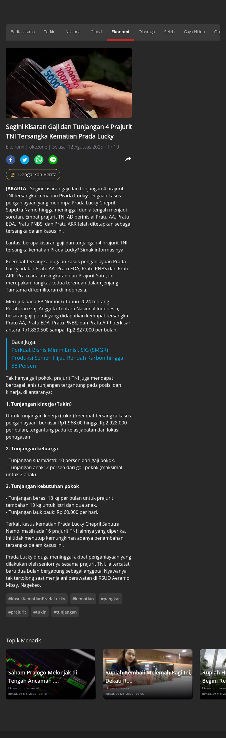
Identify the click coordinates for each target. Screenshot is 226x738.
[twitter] (24, 159)
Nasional (73, 31)
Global (96, 31)
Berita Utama (23, 31)
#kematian (83, 599)
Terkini (50, 31)
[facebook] (10, 159)
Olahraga (147, 31)
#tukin (39, 612)
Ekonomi (120, 31)
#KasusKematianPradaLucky (36, 599)
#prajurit (17, 612)
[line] (53, 159)
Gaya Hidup (194, 31)
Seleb (169, 31)
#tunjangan (65, 612)
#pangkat (110, 599)
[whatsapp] (39, 159)
